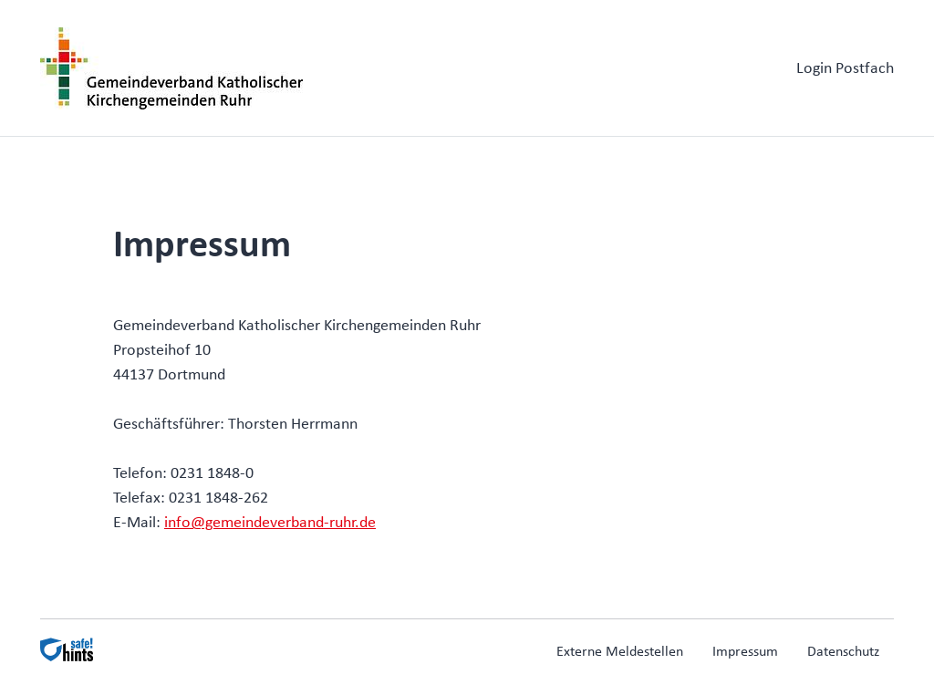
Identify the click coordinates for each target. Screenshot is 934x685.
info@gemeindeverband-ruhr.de (270, 523)
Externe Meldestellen (619, 652)
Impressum (745, 652)
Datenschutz (843, 652)
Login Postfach (845, 69)
